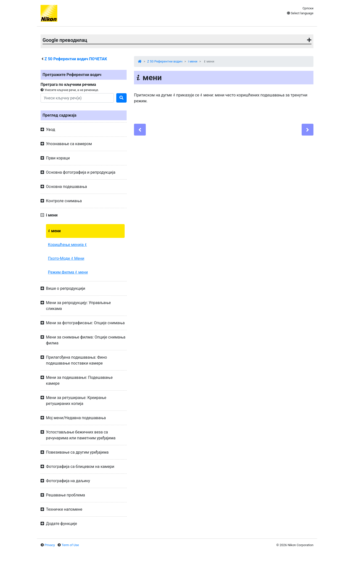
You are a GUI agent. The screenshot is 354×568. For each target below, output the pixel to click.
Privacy (49, 545)
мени (54, 231)
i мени (192, 61)
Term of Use (70, 545)
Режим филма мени (68, 272)
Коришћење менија (67, 244)
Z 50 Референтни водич (164, 61)
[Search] (77, 98)
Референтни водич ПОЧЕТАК (75, 59)
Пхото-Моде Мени (66, 258)
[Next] (307, 130)
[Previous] (140, 130)
